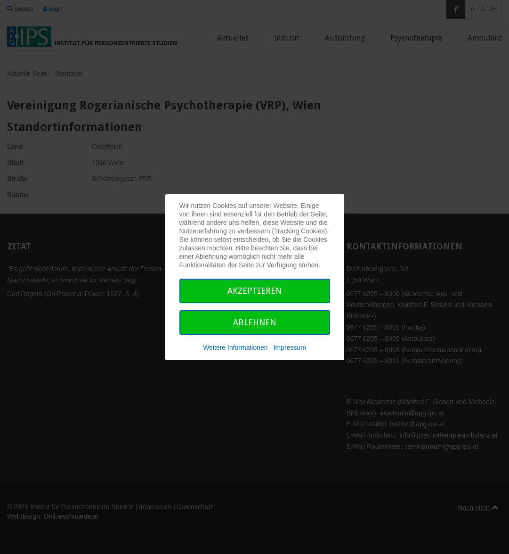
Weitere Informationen (235, 347)
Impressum (290, 347)
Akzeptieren (254, 291)
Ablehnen (254, 322)
